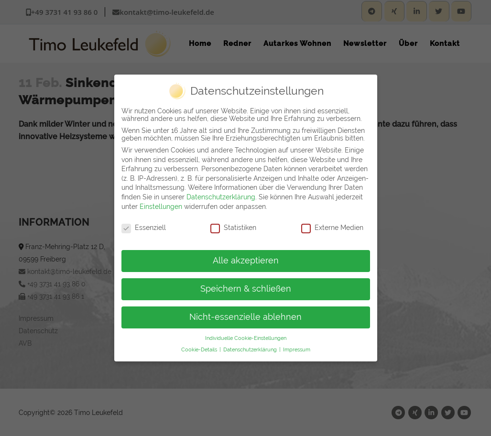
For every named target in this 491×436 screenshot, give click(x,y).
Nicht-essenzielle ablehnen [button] (245, 315)
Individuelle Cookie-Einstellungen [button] (245, 336)
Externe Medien (332, 226)
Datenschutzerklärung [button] (250, 348)
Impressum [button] (296, 348)
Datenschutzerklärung (220, 195)
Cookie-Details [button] (199, 348)
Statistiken (233, 226)
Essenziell (143, 226)
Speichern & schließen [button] (245, 287)
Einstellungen (161, 204)
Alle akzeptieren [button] (246, 259)
